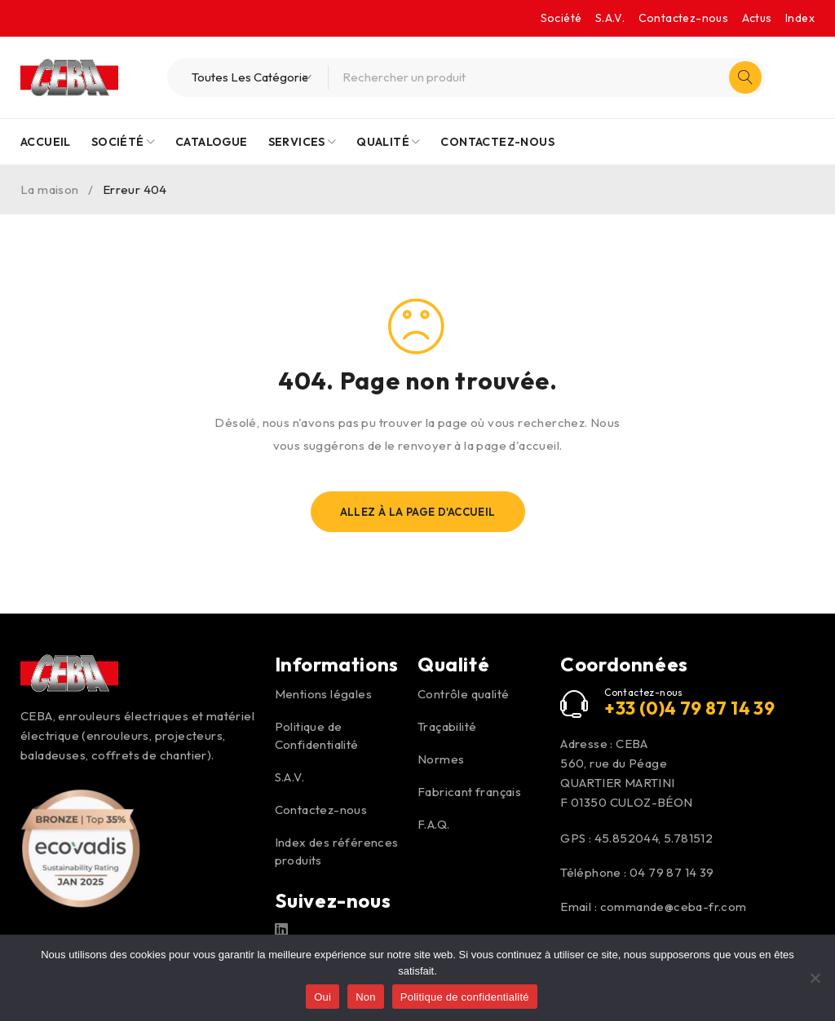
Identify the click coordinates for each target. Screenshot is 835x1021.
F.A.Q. (433, 824)
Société (561, 18)
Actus (757, 18)
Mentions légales (323, 694)
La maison (49, 189)
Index (800, 18)
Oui (322, 997)
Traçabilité (447, 726)
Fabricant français (469, 791)
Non (366, 997)
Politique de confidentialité (464, 997)
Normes (441, 759)
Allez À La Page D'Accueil (418, 511)
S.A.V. (610, 18)
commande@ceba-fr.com (673, 906)
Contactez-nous (683, 18)
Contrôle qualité (463, 694)
